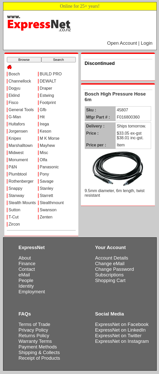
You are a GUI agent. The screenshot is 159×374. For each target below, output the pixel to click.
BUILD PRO (51, 74)
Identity (26, 286)
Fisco (13, 102)
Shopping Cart (110, 280)
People (26, 280)
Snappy (15, 188)
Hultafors (17, 124)
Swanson (48, 210)
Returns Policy (34, 335)
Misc (44, 152)
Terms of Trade (34, 324)
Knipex (15, 138)
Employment (32, 291)
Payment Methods (38, 346)
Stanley (46, 188)
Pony (44, 174)
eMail (24, 274)
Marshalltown (21, 145)
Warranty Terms (35, 341)
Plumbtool (18, 174)
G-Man (15, 117)
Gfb (43, 110)
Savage (47, 181)
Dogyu (14, 88)
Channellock (20, 81)
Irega (44, 124)
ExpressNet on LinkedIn (120, 330)
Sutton (14, 210)
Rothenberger (21, 181)
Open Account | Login (129, 43)
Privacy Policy (33, 330)
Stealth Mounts (22, 203)
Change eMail (110, 263)
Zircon (14, 224)
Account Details (111, 258)
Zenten (46, 217)
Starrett (46, 195)
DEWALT (48, 81)
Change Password (114, 269)
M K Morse (49, 138)
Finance (27, 263)
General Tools (21, 110)
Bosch (14, 74)
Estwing (47, 95)
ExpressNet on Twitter (118, 335)
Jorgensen (18, 131)
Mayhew (47, 145)
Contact (27, 269)
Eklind (14, 95)
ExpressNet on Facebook (122, 324)
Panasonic (49, 167)
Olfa (43, 160)
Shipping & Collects (39, 352)
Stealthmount (52, 203)
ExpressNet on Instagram (122, 341)
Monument (18, 160)
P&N (13, 167)
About (25, 258)
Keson (45, 131)
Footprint (48, 102)
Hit (42, 117)
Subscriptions (109, 274)
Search (58, 60)
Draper (46, 88)
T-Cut (14, 217)
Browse (24, 60)
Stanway (16, 195)
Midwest (16, 152)
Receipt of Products (39, 358)
